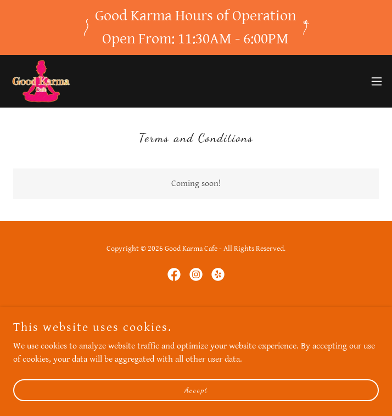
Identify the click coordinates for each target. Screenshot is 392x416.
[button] (377, 81)
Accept (196, 390)
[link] (40, 81)
